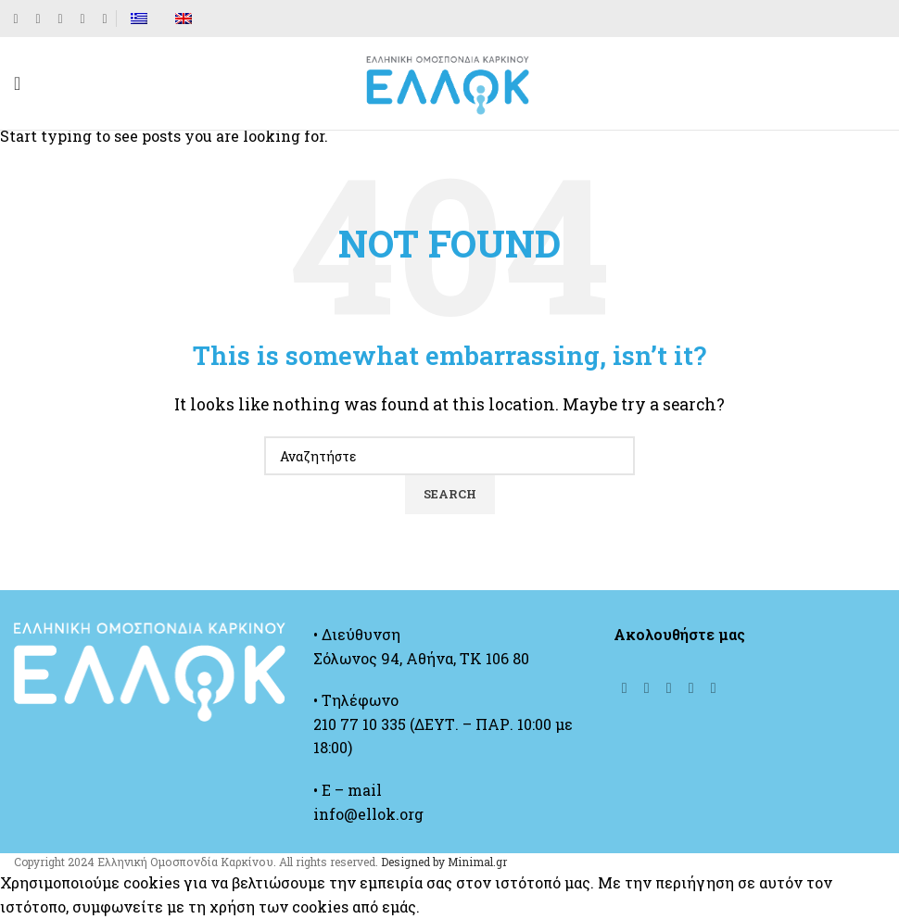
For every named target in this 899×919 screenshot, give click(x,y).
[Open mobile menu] (17, 83)
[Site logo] (449, 81)
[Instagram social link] (60, 18)
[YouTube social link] (82, 18)
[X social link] (38, 18)
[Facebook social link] (16, 18)
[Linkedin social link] (105, 18)
